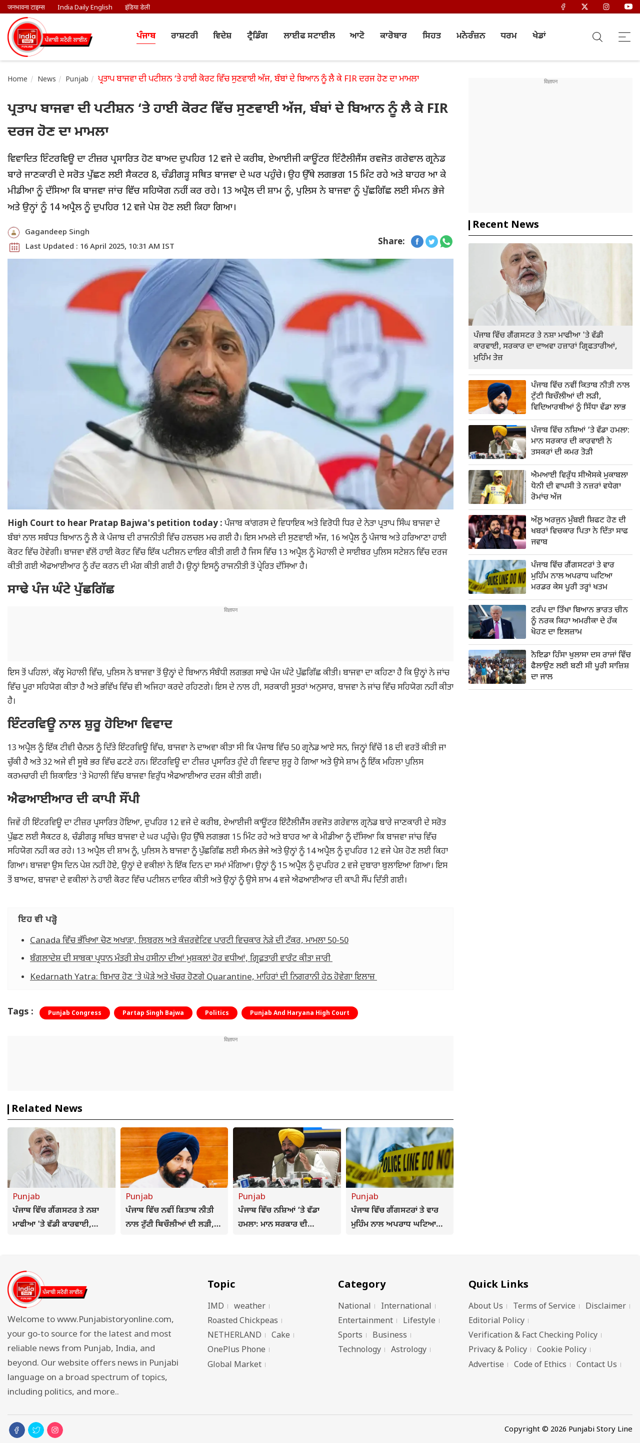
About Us (485, 1307)
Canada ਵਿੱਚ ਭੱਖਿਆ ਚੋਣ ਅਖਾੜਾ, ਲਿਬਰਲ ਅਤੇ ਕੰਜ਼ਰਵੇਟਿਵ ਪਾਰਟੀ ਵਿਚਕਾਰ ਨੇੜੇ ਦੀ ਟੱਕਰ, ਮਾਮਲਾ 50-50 (189, 941)
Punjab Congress (75, 1013)
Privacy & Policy (497, 1350)
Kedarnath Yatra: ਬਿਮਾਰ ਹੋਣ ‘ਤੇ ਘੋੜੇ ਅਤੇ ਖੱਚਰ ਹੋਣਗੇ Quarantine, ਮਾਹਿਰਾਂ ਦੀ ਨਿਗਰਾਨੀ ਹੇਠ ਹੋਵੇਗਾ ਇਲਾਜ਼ (203, 977)
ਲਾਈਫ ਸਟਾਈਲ (309, 36)
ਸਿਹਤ (431, 36)
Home (18, 79)
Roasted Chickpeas (243, 1321)
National (354, 1307)
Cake (281, 1336)
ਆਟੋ (357, 36)
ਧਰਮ (508, 36)
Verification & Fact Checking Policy (533, 1336)
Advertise (486, 1365)
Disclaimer (606, 1307)
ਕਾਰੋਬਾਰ (393, 36)
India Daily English (85, 7)
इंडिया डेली (137, 7)
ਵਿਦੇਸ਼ (222, 36)
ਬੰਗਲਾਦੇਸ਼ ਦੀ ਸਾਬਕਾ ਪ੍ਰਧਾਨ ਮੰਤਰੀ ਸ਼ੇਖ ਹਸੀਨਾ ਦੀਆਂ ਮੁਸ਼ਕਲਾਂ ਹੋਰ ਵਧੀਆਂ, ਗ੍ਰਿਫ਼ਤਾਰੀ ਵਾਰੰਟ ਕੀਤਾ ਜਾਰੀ (181, 959)
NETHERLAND (235, 1336)
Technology (359, 1350)
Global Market (235, 1365)
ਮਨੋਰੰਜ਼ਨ (471, 36)
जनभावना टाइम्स (26, 7)
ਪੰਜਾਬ (146, 36)
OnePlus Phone (237, 1350)
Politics (217, 1013)
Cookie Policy (561, 1350)
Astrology (408, 1350)
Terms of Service (544, 1307)
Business (389, 1336)
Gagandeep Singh (57, 232)
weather (250, 1307)
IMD (216, 1307)
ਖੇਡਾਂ (539, 36)
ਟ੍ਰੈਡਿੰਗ (257, 36)
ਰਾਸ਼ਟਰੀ (184, 36)
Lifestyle (419, 1321)
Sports (350, 1336)
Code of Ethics (540, 1365)
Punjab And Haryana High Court (300, 1013)
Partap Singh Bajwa (153, 1013)
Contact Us (596, 1365)
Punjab (77, 79)
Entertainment (365, 1321)
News (47, 79)
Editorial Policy (496, 1321)
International (406, 1307)
